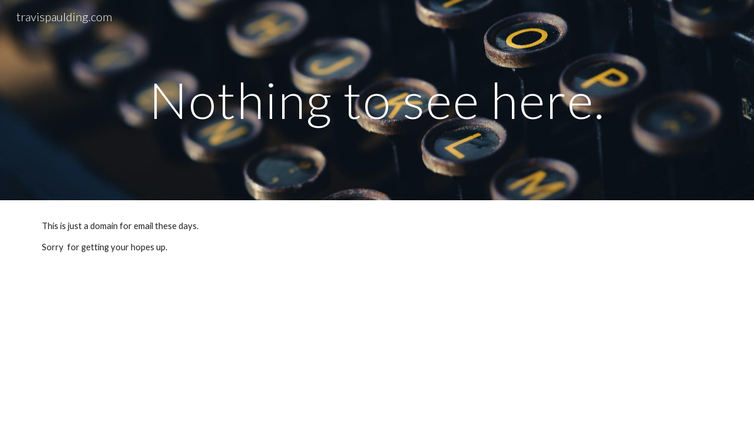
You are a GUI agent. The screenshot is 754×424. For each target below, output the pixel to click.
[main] (377, 100)
